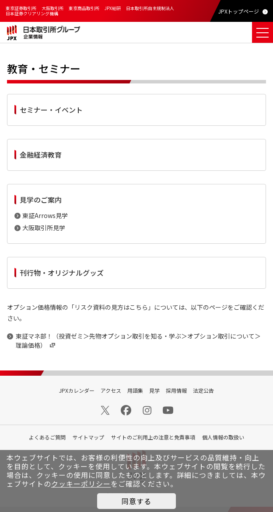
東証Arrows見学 (45, 215)
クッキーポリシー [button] (81, 483)
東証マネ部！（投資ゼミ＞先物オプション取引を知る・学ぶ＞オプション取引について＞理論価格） (138, 340)
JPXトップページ (238, 11)
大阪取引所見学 (43, 227)
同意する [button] (136, 501)
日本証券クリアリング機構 (32, 13)
